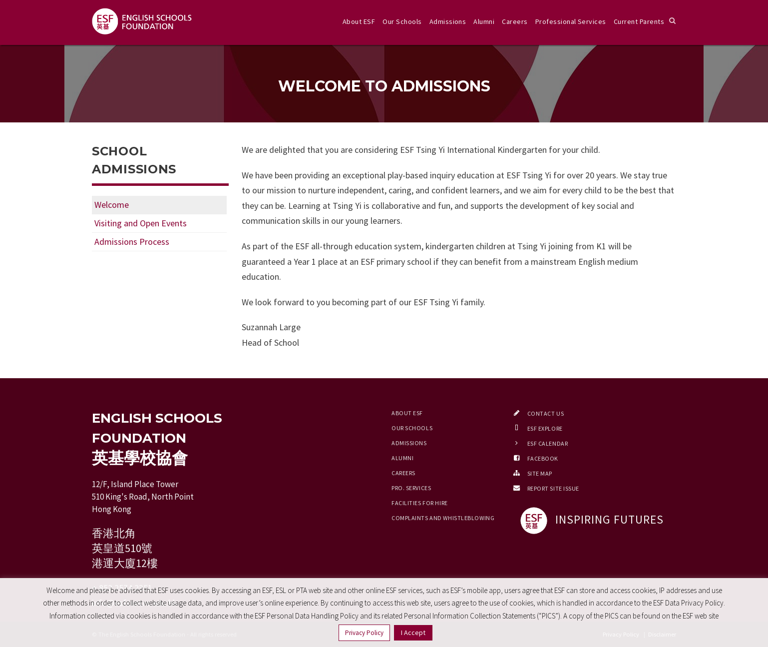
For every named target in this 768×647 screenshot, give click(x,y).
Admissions (447, 21)
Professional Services (570, 21)
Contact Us (545, 413)
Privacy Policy (364, 633)
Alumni (483, 21)
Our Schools (402, 21)
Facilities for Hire (419, 503)
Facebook (542, 458)
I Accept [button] (413, 632)
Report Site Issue (553, 488)
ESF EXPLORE (545, 428)
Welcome (111, 204)
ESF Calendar (547, 443)
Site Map (539, 473)
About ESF (359, 21)
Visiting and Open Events (140, 223)
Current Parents (639, 21)
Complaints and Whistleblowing (442, 518)
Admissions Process (131, 241)
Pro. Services (411, 488)
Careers (514, 21)
